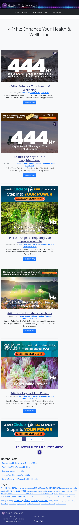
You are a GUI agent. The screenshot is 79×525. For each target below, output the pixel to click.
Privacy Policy (39, 521)
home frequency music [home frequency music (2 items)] (63, 501)
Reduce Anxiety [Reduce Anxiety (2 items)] (36, 504)
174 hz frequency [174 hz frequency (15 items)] (9, 488)
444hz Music (35, 93)
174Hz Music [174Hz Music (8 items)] (39, 488)
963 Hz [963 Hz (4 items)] (3, 497)
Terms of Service (39, 517)
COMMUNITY (58, 12)
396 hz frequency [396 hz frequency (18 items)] (14, 491)
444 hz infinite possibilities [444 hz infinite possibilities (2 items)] (19, 494)
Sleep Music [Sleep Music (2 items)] (52, 504)
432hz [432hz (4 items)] (72, 491)
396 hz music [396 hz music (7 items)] (28, 491)
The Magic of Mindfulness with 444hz (16, 467)
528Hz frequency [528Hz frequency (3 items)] (63, 494)
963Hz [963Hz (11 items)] (8, 496)
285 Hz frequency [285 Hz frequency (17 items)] (52, 487)
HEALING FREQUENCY (41, 12)
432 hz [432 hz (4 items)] (40, 491)
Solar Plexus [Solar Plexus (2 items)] (59, 504)
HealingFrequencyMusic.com (13, 519)
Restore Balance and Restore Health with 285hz (20, 479)
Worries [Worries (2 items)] (64, 504)
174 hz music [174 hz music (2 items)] (20, 488)
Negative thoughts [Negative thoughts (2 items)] (21, 504)
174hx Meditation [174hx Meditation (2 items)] (29, 488)
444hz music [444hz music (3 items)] (35, 494)
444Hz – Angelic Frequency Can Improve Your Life (29, 239)
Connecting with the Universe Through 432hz (19, 463)
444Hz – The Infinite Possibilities (30, 313)
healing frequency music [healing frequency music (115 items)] (31, 500)
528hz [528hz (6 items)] (56, 494)
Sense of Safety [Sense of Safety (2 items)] (45, 504)
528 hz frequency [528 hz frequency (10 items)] (46, 494)
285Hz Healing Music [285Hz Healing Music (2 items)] (66, 488)
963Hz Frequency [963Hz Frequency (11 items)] (19, 496)
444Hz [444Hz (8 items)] (28, 494)
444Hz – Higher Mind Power (30, 393)
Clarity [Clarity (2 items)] (48, 497)
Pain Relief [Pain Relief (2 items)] (29, 504)
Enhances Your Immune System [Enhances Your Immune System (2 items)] (59, 497)
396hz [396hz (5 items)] (35, 491)
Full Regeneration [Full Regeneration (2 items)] (71, 497)
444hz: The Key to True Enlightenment (29, 158)
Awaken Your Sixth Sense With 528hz (16, 475)
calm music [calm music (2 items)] (34, 497)
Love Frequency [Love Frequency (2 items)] (74, 501)
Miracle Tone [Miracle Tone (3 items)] (12, 504)
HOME (17, 12)
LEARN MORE (29, 102)
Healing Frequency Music (45, 163)
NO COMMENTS (32, 319)
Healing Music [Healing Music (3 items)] (53, 501)
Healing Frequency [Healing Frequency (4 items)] (7, 501)
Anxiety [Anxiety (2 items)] (29, 497)
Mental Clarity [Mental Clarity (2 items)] (4, 504)
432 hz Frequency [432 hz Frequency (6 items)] (48, 491)
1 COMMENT (45, 93)
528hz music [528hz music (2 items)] (72, 494)
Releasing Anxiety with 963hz (13, 471)
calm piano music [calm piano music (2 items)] (41, 497)
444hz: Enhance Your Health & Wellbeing (29, 88)
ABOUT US (26, 12)
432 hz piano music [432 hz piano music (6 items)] (62, 491)
